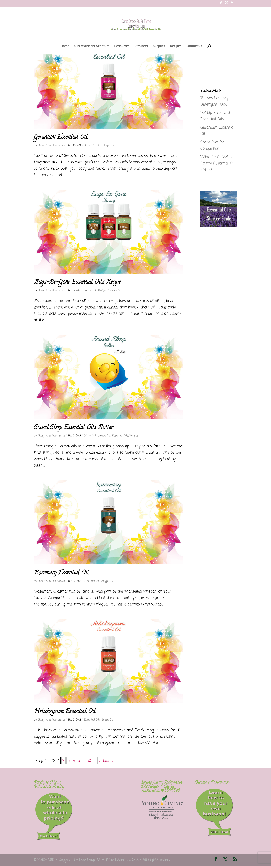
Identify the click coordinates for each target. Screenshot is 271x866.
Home (65, 46)
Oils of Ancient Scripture (91, 46)
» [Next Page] (99, 761)
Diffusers (141, 46)
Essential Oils (93, 145)
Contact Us (194, 46)
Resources (121, 46)
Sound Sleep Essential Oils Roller (73, 428)
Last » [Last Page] (108, 761)
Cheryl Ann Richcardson (51, 145)
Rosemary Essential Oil (61, 573)
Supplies (159, 46)
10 (89, 761)
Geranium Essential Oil (61, 137)
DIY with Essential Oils (97, 436)
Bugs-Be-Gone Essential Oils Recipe (77, 282)
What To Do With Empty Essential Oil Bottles (217, 163)
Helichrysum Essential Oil (65, 712)
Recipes (176, 46)
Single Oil (108, 145)
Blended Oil (90, 290)
